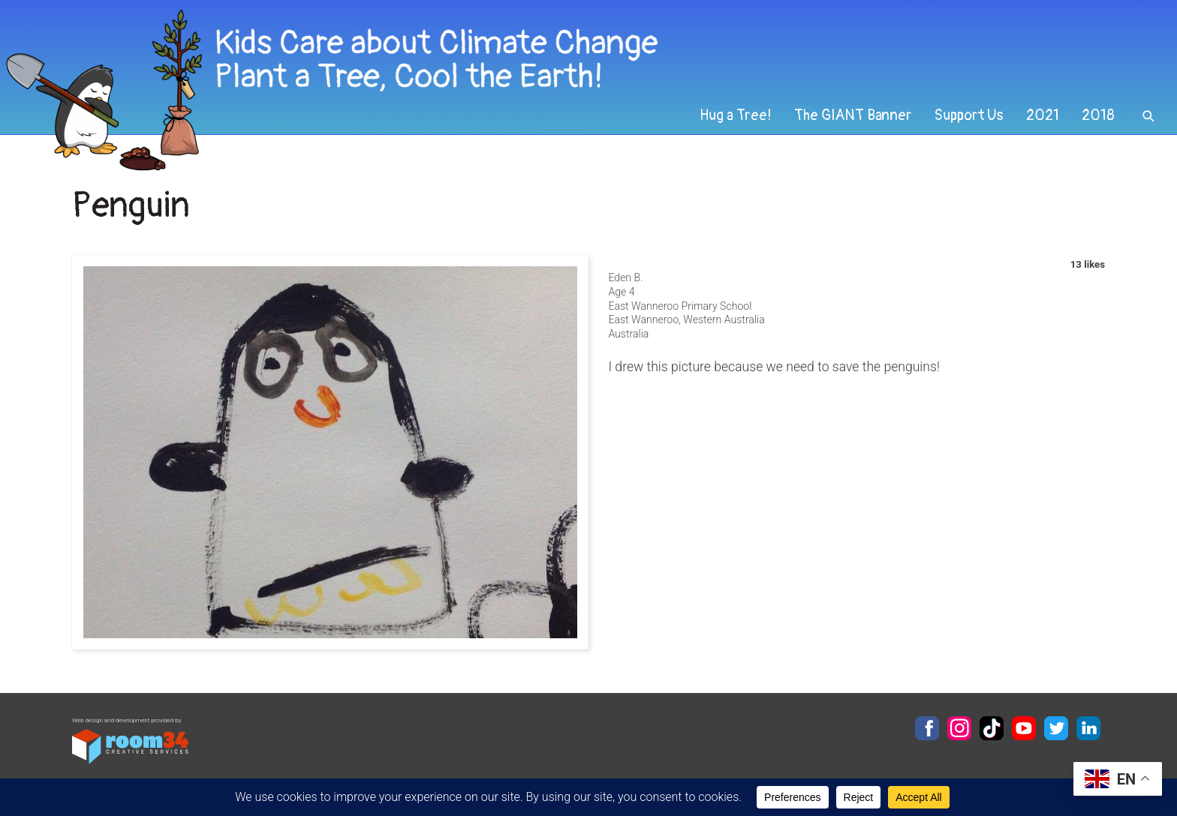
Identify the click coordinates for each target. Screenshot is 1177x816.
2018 (1098, 115)
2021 (1042, 115)
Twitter (1056, 728)
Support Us (969, 115)
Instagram (959, 728)
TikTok (992, 728)
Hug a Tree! (736, 115)
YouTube (1024, 728)
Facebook (927, 728)
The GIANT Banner (853, 115)
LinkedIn (1088, 728)
